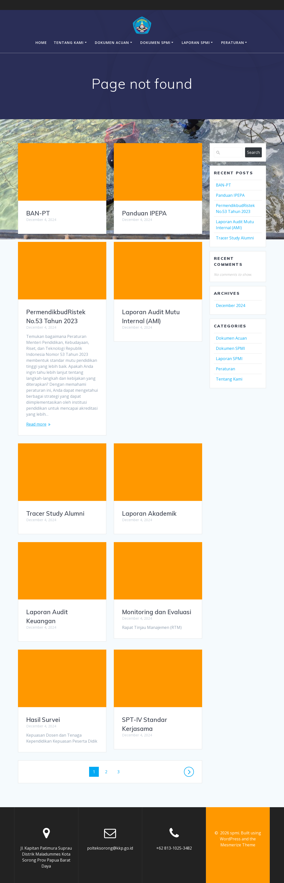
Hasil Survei (139, 626)
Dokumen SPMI (155, 42)
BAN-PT (38, 213)
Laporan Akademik (53, 513)
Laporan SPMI (196, 42)
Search (253, 152)
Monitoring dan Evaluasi (60, 612)
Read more (36, 424)
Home (41, 42)
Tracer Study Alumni (151, 419)
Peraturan (232, 42)
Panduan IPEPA (144, 213)
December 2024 (230, 305)
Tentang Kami (69, 42)
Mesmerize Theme (237, 839)
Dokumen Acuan (112, 42)
